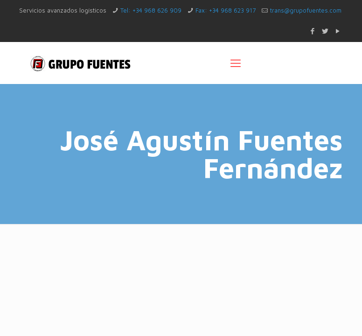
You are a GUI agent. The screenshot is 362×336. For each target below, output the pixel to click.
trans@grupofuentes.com (305, 10)
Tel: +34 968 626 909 (150, 10)
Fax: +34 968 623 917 (225, 10)
